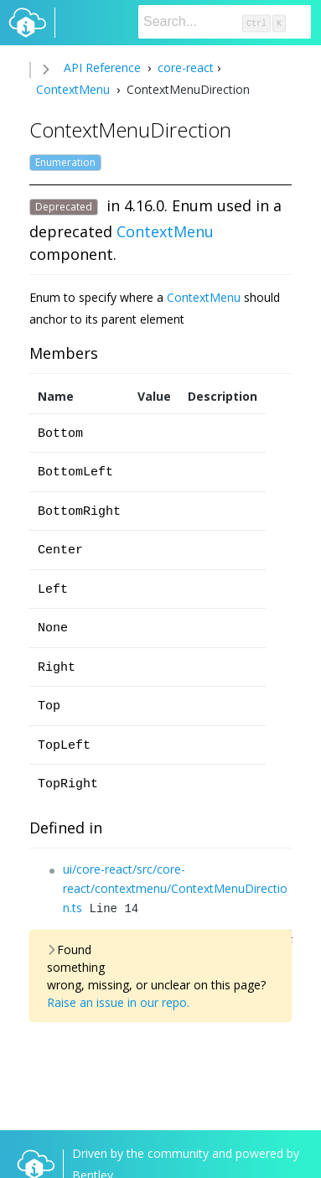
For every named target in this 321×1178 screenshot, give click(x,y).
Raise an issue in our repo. (118, 1002)
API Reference (102, 67)
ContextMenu (74, 89)
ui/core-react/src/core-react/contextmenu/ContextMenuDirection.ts (175, 888)
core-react (184, 67)
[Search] (224, 22)
